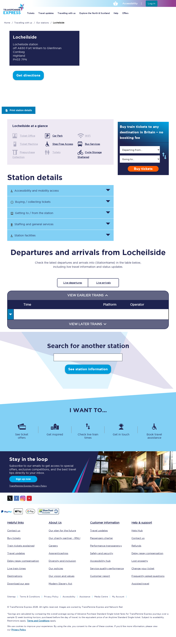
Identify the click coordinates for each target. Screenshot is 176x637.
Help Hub (137, 530)
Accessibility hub (100, 560)
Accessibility (69, 596)
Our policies (56, 568)
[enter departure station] (140, 149)
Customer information (104, 522)
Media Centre (101, 596)
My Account (118, 596)
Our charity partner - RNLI (64, 538)
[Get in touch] (121, 429)
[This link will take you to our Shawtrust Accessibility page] (48, 514)
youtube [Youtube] (29, 498)
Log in (151, 3)
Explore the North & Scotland (94, 13)
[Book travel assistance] (154, 429)
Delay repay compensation (23, 560)
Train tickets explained (20, 545)
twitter (10, 498)
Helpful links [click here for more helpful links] (15, 522)
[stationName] (88, 357)
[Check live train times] (88, 429)
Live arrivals (103, 282)
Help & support (141, 522)
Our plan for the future (62, 530)
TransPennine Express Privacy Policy (28, 486)
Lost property (139, 560)
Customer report (100, 576)
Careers (53, 545)
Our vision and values (61, 576)
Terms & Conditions (30, 596)
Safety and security (101, 553)
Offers (125, 13)
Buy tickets (143, 169)
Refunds (136, 545)
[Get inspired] (55, 429)
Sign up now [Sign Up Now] (23, 479)
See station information (88, 369)
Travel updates (46, 13)
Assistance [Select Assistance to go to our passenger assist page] (84, 596)
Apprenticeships (58, 553)
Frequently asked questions (147, 576)
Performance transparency (106, 545)
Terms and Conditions (38, 621)
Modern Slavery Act (60, 583)
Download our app (18, 583)
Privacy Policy (51, 596)
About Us (55, 522)
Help (116, 13)
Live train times (16, 568)
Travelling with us (66, 13)
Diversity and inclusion (62, 560)
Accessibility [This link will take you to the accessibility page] (130, 3)
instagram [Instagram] (23, 498)
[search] (140, 149)
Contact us (13, 530)
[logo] (13, 14)
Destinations (14, 576)
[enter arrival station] (140, 159)
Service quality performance (107, 568)
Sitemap (11, 596)
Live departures (72, 282)
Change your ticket (142, 568)
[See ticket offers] (21, 429)
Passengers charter (101, 538)
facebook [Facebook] (16, 498)
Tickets (30, 13)
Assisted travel (140, 583)
